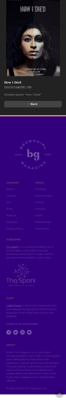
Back (34, 104)
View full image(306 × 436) (18, 87)
